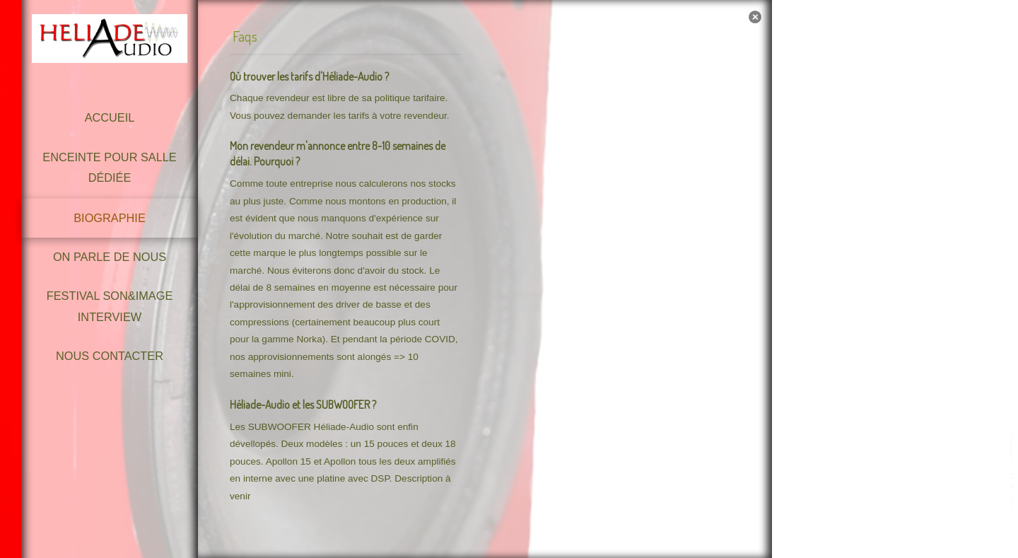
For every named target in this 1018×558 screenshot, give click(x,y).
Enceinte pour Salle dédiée (109, 167)
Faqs (245, 35)
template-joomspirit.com (1013, 470)
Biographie (110, 217)
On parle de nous (109, 256)
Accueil (110, 117)
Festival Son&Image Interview (110, 305)
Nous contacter (109, 355)
